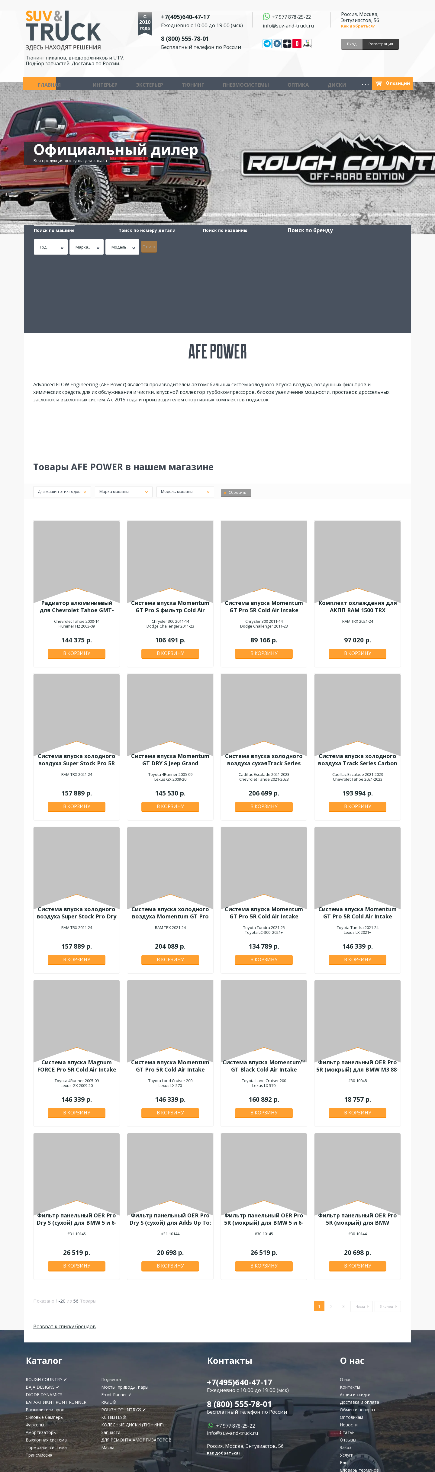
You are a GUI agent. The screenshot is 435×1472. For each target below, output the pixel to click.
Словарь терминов (359, 1394)
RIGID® (108, 1326)
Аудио (264, 83)
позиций (398, 83)
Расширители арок (45, 1334)
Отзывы (348, 1364)
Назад (360, 1230)
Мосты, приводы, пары (124, 1311)
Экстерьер (105, 83)
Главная (39, 83)
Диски (224, 83)
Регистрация (381, 44)
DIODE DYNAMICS (44, 1319)
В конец (386, 1230)
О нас (345, 1303)
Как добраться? (358, 26)
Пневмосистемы (167, 83)
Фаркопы (35, 1349)
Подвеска (111, 1303)
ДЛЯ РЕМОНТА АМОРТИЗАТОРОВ (136, 1364)
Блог (345, 1387)
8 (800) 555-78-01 (199, 37)
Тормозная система (46, 1371)
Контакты (350, 1311)
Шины (244, 83)
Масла (349, 83)
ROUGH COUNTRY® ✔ (123, 1334)
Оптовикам (351, 1341)
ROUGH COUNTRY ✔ (46, 1303)
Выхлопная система (46, 1364)
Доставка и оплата (359, 1326)
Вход (351, 44)
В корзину (77, 580)
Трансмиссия (39, 1379)
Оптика (202, 83)
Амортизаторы (41, 1356)
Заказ (345, 1371)
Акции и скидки (355, 1319)
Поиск (377, 244)
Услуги (346, 1379)
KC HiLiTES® (113, 1341)
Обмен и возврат (357, 1334)
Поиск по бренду (232, 230)
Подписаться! (57, 1436)
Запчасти (289, 83)
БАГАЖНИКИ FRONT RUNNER (56, 1326)
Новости (349, 1349)
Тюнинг (131, 83)
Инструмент (321, 83)
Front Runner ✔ (116, 1319)
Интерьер (77, 83)
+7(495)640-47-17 (199, 15)
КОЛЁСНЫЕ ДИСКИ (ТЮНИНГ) (132, 1349)
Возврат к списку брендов (64, 1250)
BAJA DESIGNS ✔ (43, 1311)
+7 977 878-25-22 (291, 16)
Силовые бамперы (44, 1341)
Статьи (347, 1356)
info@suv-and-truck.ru (288, 25)
